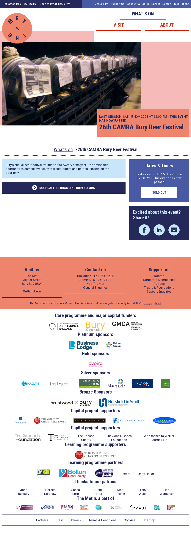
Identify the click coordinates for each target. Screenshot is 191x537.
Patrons (159, 284)
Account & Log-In (138, 4)
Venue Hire (101, 4)
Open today (55, 4)
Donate (159, 276)
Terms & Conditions (102, 520)
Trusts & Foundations (159, 287)
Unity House (146, 474)
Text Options (181, 4)
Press (60, 520)
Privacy (76, 520)
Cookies (129, 520)
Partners (42, 520)
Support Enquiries (159, 291)
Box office (19, 4)
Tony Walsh (143, 492)
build (158, 303)
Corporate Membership (159, 280)
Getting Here (32, 291)
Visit (118, 25)
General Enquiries (95, 287)
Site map (149, 520)
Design (148, 303)
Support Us (117, 4)
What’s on (143, 14)
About (167, 25)
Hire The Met (95, 284)
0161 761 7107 (100, 280)
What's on (63, 149)
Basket (155, 4)
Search (166, 4)
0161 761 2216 (103, 276)
